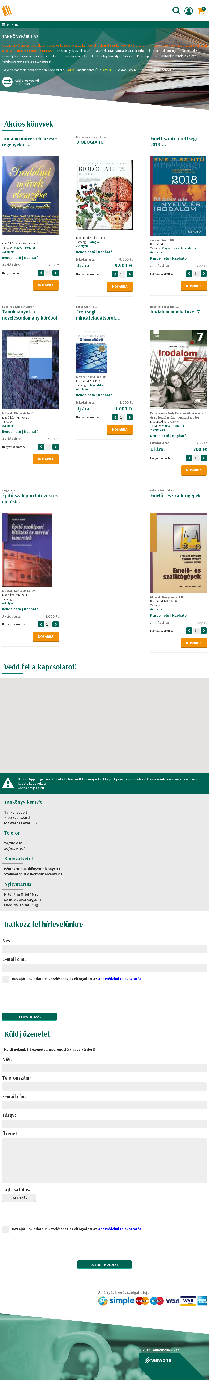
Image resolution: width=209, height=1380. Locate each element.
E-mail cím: (14, 959)
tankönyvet (23, 83)
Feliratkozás (29, 1016)
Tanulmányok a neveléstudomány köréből (29, 314)
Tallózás (19, 1198)
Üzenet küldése (104, 1264)
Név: (7, 940)
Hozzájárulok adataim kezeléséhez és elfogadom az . (76, 978)
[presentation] (34, 996)
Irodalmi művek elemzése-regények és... (29, 141)
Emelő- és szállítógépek (175, 495)
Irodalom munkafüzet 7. (175, 311)
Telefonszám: (16, 1078)
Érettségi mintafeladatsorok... (98, 314)
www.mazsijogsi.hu (31, 788)
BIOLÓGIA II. (89, 142)
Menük (10, 24)
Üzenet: (10, 1133)
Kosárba (46, 285)
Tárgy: (9, 1115)
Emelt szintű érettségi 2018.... (173, 141)
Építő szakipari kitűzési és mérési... (30, 498)
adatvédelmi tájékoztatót (119, 978)
